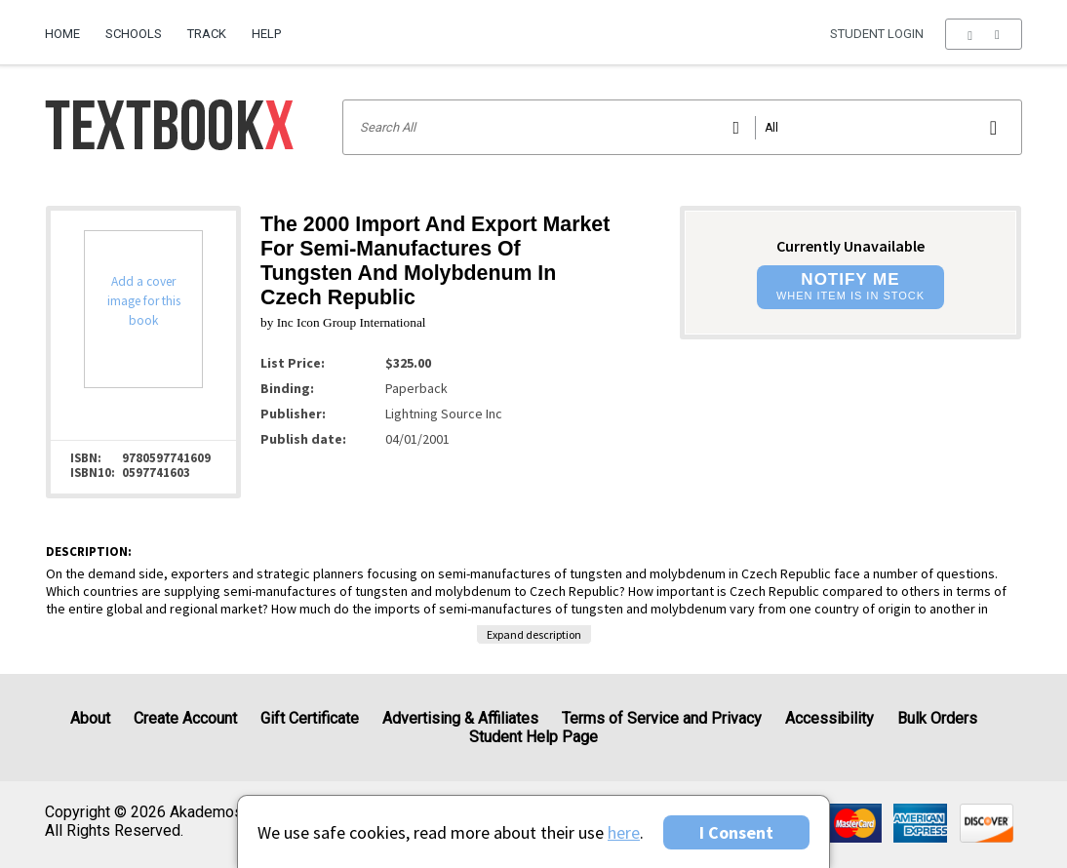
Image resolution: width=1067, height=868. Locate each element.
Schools (133, 33)
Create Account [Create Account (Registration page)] (185, 718)
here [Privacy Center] (624, 832)
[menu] (983, 34)
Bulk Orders (937, 718)
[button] (983, 34)
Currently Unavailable (850, 246)
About (90, 718)
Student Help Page (533, 737)
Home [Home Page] (62, 33)
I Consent (736, 832)
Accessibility (829, 718)
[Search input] (682, 127)
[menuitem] (69, 26)
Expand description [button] (534, 634)
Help (266, 33)
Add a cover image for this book (143, 301)
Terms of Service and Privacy (662, 718)
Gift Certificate (309, 718)
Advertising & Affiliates (460, 718)
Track (206, 33)
